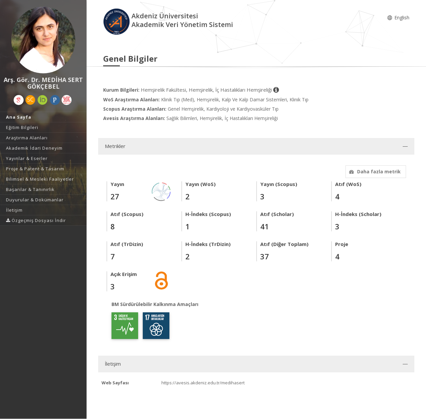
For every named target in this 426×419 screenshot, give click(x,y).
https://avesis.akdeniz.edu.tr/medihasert (203, 383)
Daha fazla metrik (374, 171)
